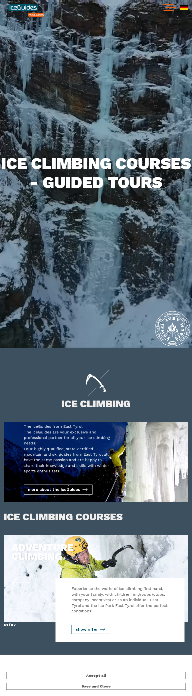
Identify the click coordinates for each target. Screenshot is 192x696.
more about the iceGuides (54, 489)
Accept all (96, 676)
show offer (87, 629)
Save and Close (96, 686)
